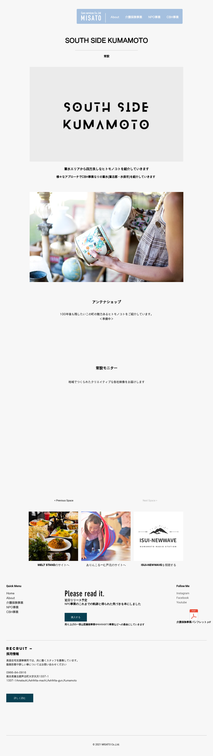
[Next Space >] (150, 500)
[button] (76, 617)
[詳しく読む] (19, 698)
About (10, 598)
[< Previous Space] (63, 500)
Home (10, 593)
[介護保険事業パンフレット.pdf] (193, 617)
